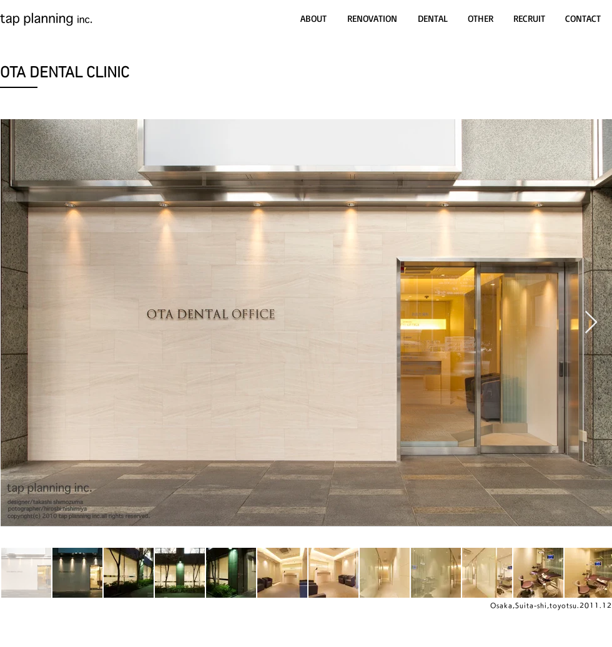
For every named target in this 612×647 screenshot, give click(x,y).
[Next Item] (591, 323)
